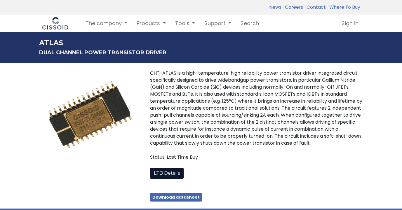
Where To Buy (343, 7)
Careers (293, 7)
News (275, 7)
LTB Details (167, 173)
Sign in (350, 23)
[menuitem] (250, 23)
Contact (315, 7)
